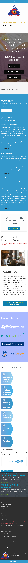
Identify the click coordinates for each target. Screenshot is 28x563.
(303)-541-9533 (8, 531)
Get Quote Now (13, 228)
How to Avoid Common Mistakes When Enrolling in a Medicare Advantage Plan (13, 474)
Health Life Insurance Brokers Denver (6, 505)
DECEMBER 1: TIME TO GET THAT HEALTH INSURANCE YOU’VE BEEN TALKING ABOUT (12, 485)
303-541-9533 (8, 25)
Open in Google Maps (11, 541)
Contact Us (3, 515)
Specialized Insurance (6, 510)
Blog (2, 513)
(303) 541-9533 (8, 117)
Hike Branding (20, 555)
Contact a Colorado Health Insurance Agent (14, 303)
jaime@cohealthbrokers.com (8, 120)
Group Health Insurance (6, 508)
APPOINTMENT (14, 561)
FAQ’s (2, 511)
